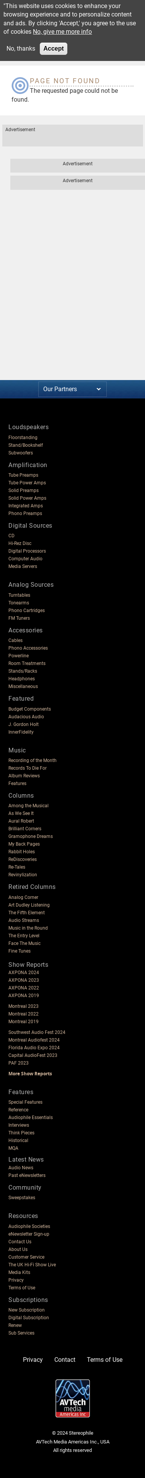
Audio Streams (23, 920)
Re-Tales (16, 867)
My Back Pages (24, 844)
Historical (18, 1140)
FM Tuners (19, 618)
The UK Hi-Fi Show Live (32, 1264)
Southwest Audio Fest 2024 (36, 1032)
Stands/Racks (22, 671)
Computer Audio (25, 558)
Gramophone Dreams (30, 836)
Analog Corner (23, 897)
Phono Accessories (28, 648)
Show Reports (28, 964)
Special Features (25, 1102)
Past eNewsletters (27, 1175)
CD (11, 535)
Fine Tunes (19, 951)
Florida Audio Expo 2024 (34, 1047)
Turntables (19, 595)
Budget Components (29, 709)
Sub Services (21, 1333)
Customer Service (26, 1257)
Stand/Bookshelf (25, 445)
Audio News (20, 1167)
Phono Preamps (25, 513)
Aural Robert (21, 821)
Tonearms (18, 603)
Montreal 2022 (23, 1014)
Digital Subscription (28, 1317)
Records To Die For (27, 768)
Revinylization (22, 874)
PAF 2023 (18, 1063)
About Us (18, 1249)
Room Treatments (27, 663)
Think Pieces (21, 1133)
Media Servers (22, 566)
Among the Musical (28, 805)
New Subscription (26, 1310)
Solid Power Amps (27, 498)
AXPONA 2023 (23, 980)
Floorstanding (22, 437)
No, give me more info (62, 31)
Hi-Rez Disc (19, 543)
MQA (13, 1148)
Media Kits (19, 1272)
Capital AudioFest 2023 (32, 1055)
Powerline (18, 655)
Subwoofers (20, 453)
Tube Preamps (23, 475)
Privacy (16, 1280)
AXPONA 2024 (23, 972)
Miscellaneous (23, 686)
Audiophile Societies (29, 1226)
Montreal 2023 (23, 1006)
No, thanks (21, 48)
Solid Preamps (23, 490)
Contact (64, 1359)
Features (17, 783)
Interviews (18, 1125)
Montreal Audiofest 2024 (34, 1040)
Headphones (21, 678)
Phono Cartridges (26, 610)
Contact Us (19, 1241)
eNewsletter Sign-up (28, 1234)
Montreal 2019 (23, 1021)
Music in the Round (28, 928)
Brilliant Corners (24, 828)
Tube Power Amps (27, 483)
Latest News (26, 1159)
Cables (15, 640)
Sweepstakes (21, 1197)
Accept (53, 48)
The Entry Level (23, 935)
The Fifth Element (26, 912)
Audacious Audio (26, 716)
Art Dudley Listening (29, 905)
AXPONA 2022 (23, 988)
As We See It (21, 813)
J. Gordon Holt (23, 724)
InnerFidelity (21, 732)
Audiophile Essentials (30, 1117)
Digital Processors (27, 551)
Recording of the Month (32, 760)
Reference (18, 1110)
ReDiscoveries (22, 859)
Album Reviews (24, 776)
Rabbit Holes (21, 851)
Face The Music (24, 943)
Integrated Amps (25, 506)
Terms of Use (21, 1287)
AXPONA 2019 (23, 995)
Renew (15, 1325)
